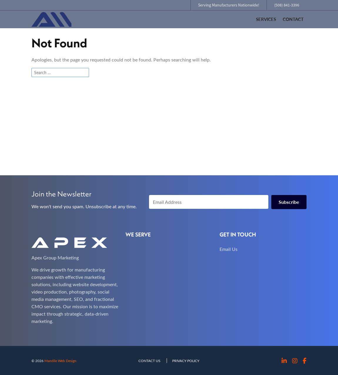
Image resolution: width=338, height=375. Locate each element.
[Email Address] (208, 202)
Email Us (228, 249)
